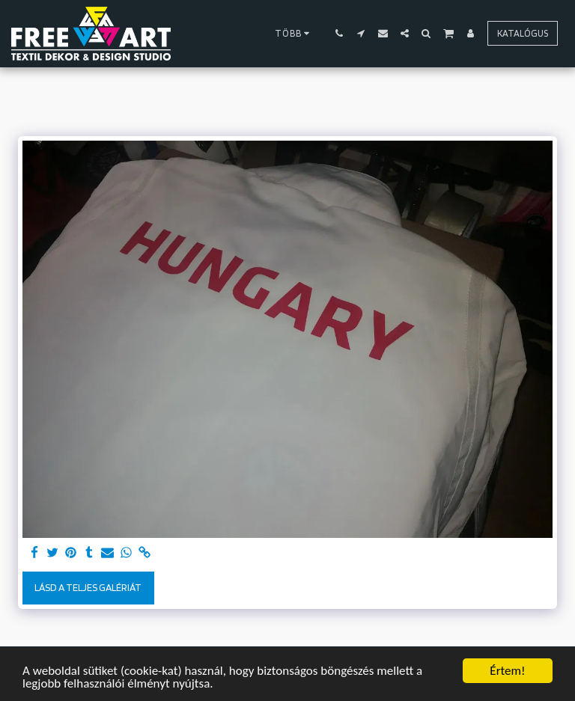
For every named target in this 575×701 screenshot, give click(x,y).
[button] (339, 33)
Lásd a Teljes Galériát (88, 587)
